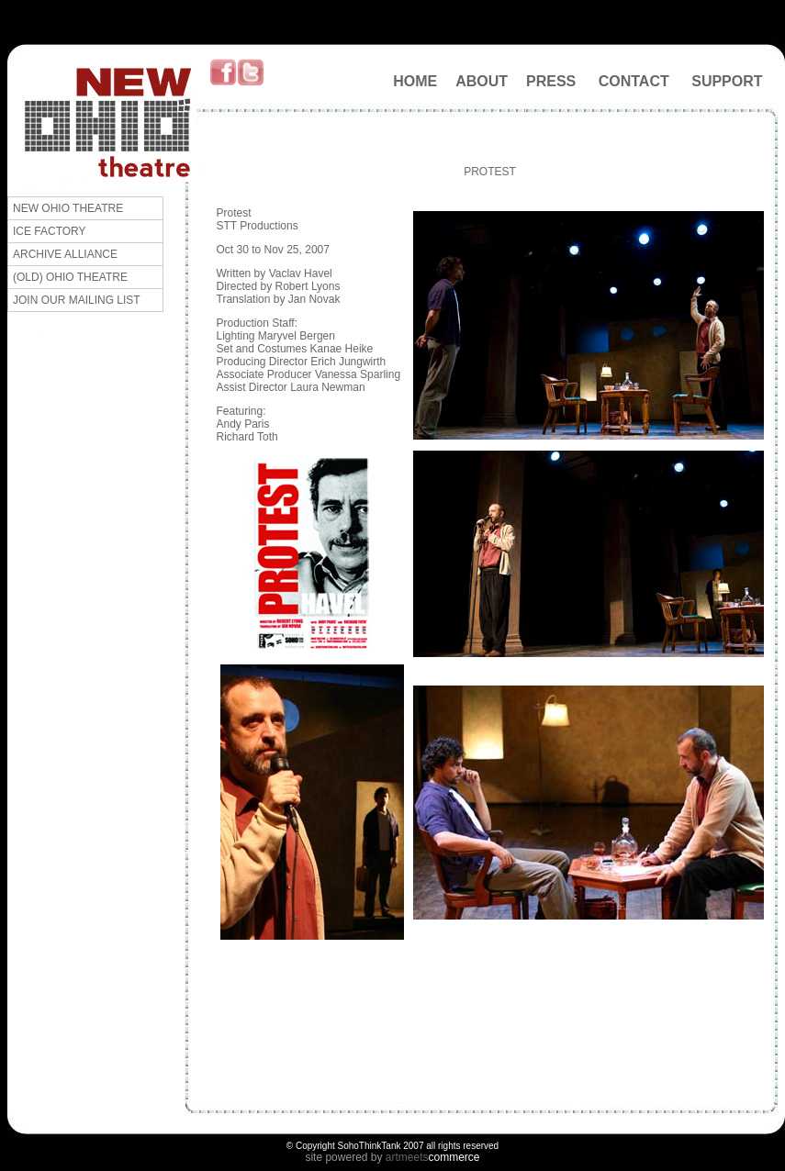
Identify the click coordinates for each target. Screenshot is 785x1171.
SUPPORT (726, 81)
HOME (415, 81)
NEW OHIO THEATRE (68, 208)
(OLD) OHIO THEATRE (70, 277)
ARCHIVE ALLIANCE (65, 254)
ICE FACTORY (49, 231)
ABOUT (481, 81)
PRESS (551, 81)
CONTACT (634, 81)
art (392, 1157)
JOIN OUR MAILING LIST (76, 300)
